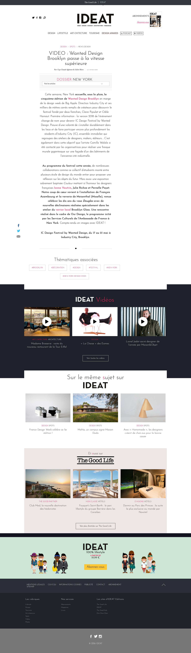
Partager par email (18, 236)
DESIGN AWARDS (110, 33)
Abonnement (114, 585)
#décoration (57, 268)
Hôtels (101, 502)
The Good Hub (102, 610)
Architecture (55, 340)
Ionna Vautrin (62, 188)
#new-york (112, 268)
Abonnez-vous (95, 566)
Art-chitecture (78, 33)
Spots (72, 47)
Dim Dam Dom (102, 613)
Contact (100, 585)
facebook (37, 18)
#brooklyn (37, 268)
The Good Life (91, 2)
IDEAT (103, 2)
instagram (40, 18)
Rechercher (44, 18)
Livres (63, 610)
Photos (27, 622)
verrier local (63, 210)
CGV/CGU (52, 585)
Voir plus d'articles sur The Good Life (95, 526)
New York (74, 79)
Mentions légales (36, 585)
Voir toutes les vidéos (96, 358)
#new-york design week (74, 276)
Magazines (65, 607)
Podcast (127, 33)
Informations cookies (70, 585)
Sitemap (30, 587)
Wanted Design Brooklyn (83, 99)
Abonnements (66, 604)
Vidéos (139, 33)
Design (51, 33)
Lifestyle (62, 33)
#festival (93, 268)
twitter (33, 18)
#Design (76, 268)
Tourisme (94, 33)
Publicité (89, 585)
